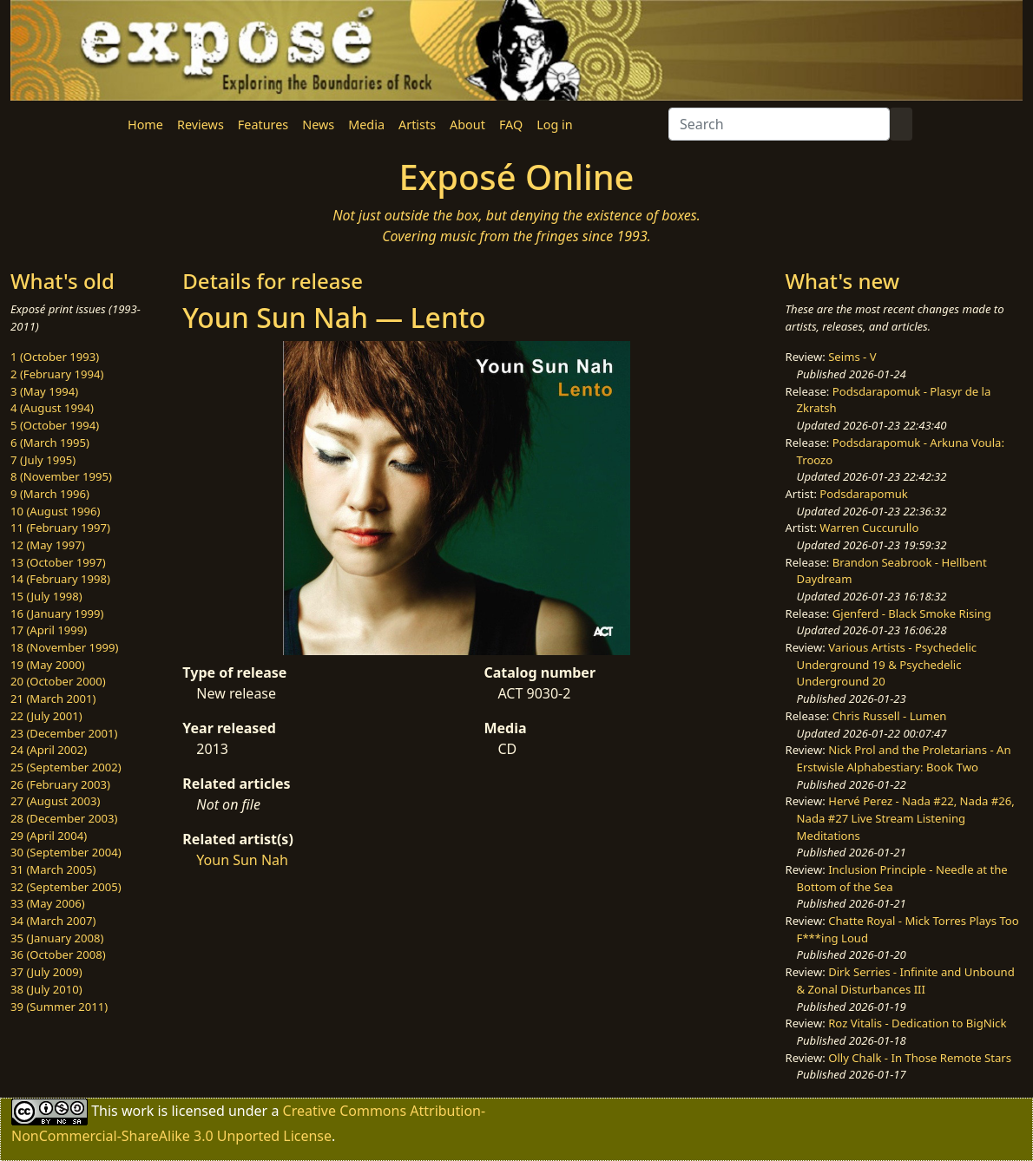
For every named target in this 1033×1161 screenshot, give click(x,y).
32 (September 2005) (66, 887)
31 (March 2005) (52, 869)
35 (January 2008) (56, 938)
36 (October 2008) (58, 954)
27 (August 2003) (55, 801)
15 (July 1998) (46, 596)
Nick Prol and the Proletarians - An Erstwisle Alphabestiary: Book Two (904, 758)
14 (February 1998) (60, 579)
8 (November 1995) (61, 476)
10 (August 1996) (55, 511)
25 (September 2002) (66, 767)
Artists (417, 124)
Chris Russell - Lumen (889, 716)
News (318, 124)
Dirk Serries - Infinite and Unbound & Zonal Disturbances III (906, 980)
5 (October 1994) (54, 425)
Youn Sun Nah (242, 859)
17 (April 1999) (48, 630)
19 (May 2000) (47, 664)
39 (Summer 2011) (59, 1006)
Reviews (200, 124)
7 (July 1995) (43, 460)
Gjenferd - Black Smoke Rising (911, 613)
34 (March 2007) (52, 920)
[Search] (779, 124)
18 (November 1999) (64, 647)
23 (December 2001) (63, 733)
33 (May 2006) (47, 903)
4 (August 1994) (52, 408)
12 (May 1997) (47, 545)
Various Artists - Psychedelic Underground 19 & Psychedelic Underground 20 (887, 664)
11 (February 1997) (60, 527)
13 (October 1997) (58, 562)
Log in (554, 124)
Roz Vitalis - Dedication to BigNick (917, 1023)
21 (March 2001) (52, 698)
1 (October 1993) (54, 356)
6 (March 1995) (49, 442)
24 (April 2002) (48, 750)
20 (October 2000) (58, 681)
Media (366, 124)
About (467, 124)
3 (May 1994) (44, 391)
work (138, 1110)
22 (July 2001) (46, 716)
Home (145, 124)
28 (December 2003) (63, 818)
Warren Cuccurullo (868, 527)
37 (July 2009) (46, 972)
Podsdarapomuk (863, 494)
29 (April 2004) (48, 835)
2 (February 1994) (56, 374)
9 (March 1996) (49, 494)
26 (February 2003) (60, 784)
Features (263, 124)
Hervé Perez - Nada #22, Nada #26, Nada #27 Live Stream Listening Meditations (906, 818)
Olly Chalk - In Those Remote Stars (919, 1058)
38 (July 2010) (46, 989)
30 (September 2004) (66, 852)
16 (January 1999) (56, 613)
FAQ (511, 124)
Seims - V (852, 356)
